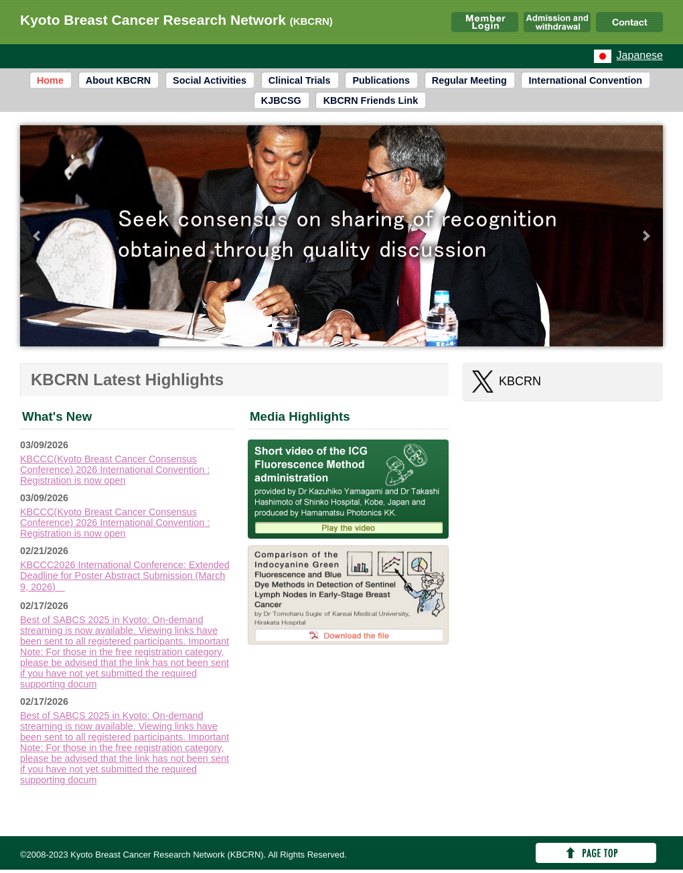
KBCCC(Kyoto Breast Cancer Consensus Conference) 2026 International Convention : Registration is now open (115, 470)
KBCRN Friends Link (371, 100)
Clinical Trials (300, 80)
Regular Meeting (469, 80)
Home (50, 80)
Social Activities (209, 80)
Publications (381, 80)
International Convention (586, 80)
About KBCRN (118, 80)
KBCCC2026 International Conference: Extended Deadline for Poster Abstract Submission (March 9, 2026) (125, 575)
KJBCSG (281, 100)
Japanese (640, 55)
